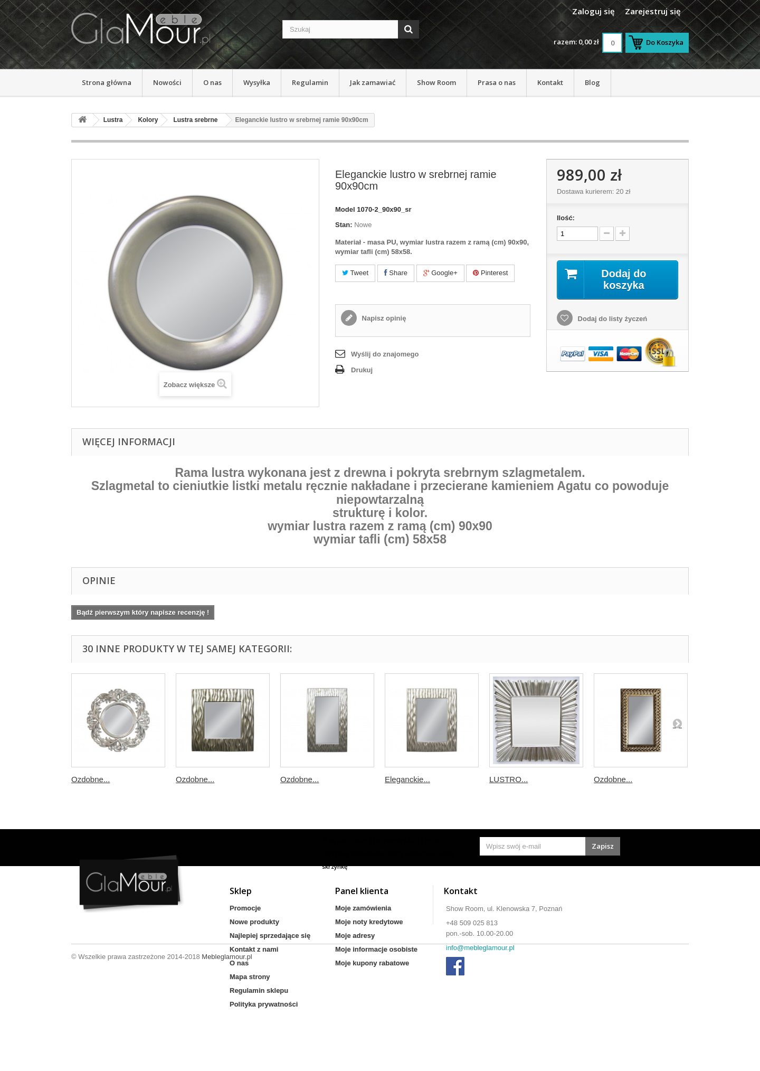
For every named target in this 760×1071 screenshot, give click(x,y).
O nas (212, 82)
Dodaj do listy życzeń (611, 319)
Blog (592, 82)
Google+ (440, 273)
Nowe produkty (254, 922)
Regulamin (310, 82)
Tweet (355, 273)
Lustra (113, 120)
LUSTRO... (508, 779)
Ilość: (566, 218)
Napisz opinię (383, 318)
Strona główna (106, 82)
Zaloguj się (593, 11)
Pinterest (490, 273)
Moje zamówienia (363, 908)
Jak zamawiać (372, 82)
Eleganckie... (407, 779)
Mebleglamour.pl (227, 1042)
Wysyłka (256, 82)
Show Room (436, 82)
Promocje (245, 908)
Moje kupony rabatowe (372, 963)
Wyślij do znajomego (385, 354)
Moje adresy (355, 936)
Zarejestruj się (653, 11)
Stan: (344, 225)
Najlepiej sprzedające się (270, 936)
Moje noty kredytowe (369, 922)
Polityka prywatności (264, 1004)
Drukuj (362, 370)
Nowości (167, 82)
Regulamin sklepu (259, 990)
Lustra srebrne (195, 120)
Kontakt (550, 82)
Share (395, 273)
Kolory (148, 120)
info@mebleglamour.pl (480, 948)
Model (345, 209)
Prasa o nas (497, 82)
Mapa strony (250, 977)
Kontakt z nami (254, 949)
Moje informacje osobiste (376, 949)
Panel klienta (361, 891)
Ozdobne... (90, 779)
